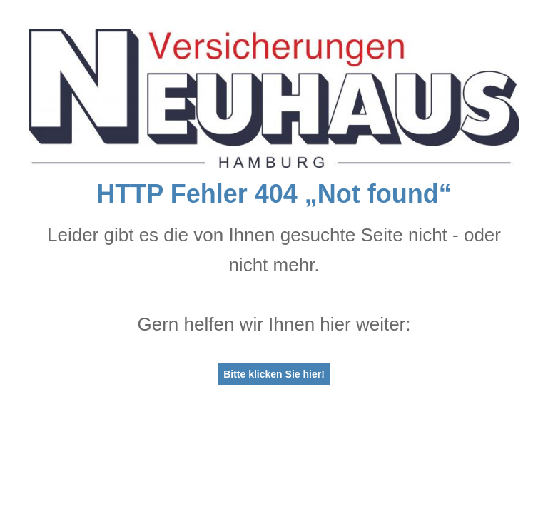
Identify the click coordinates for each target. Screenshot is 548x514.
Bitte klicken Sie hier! (274, 374)
